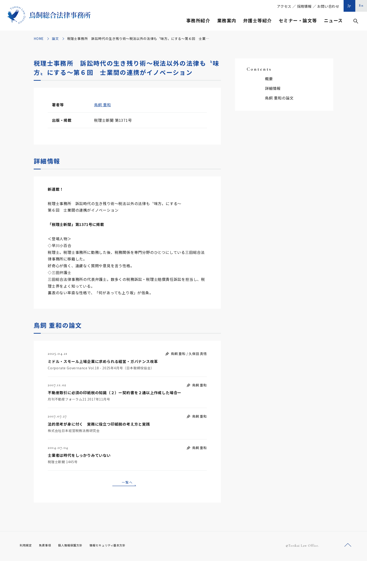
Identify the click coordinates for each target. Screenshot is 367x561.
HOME (39, 38)
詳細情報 (273, 88)
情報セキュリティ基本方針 (118, 547)
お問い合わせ (328, 6)
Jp (349, 5)
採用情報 (304, 6)
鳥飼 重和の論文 (279, 98)
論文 (55, 38)
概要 (269, 78)
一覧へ (127, 483)
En (361, 5)
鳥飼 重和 (102, 104)
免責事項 (48, 547)
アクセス (284, 6)
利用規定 (27, 547)
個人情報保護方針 (76, 547)
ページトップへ (347, 546)
